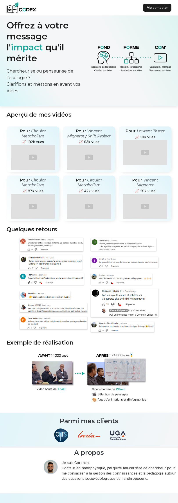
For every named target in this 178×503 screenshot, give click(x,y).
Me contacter (157, 7)
